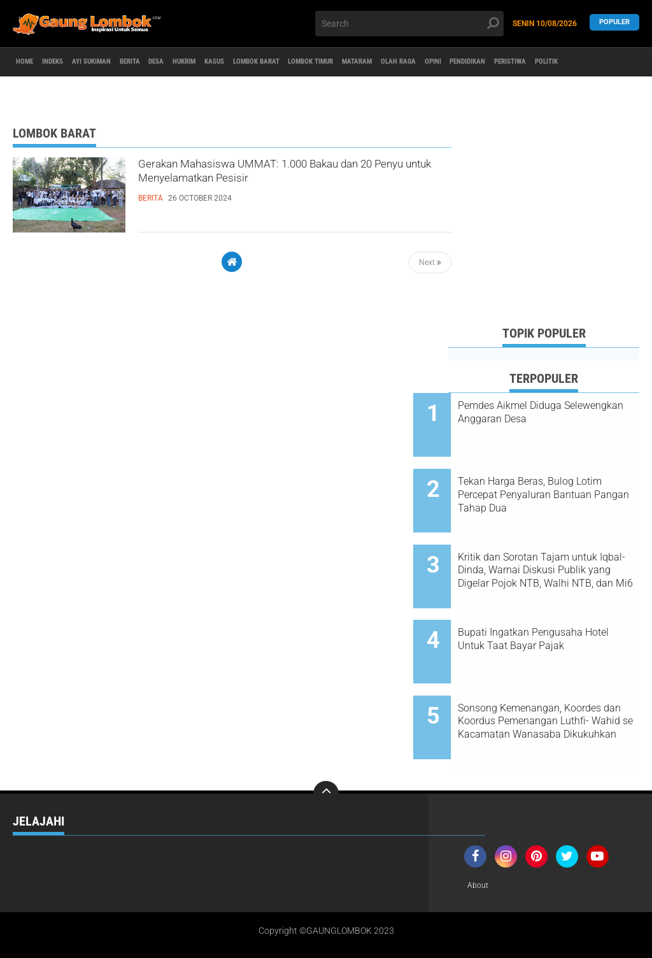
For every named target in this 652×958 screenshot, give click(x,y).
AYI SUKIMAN (123, 62)
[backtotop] (326, 737)
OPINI (591, 62)
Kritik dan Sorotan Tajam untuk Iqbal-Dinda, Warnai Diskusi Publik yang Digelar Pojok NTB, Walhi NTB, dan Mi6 (553, 548)
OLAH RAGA (544, 62)
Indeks (70, 62)
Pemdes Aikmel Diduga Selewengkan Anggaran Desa (558, 412)
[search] (409, 23)
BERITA (176, 62)
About (479, 830)
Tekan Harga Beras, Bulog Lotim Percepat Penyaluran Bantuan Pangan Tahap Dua (556, 483)
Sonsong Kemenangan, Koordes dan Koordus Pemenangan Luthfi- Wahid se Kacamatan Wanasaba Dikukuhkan (560, 676)
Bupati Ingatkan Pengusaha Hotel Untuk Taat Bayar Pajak (559, 605)
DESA (214, 62)
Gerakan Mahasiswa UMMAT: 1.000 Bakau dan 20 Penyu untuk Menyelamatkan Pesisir (294, 178)
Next (430, 262)
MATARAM (490, 62)
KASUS (296, 62)
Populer (614, 23)
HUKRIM (254, 62)
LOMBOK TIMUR (426, 62)
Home (30, 62)
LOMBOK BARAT (353, 62)
